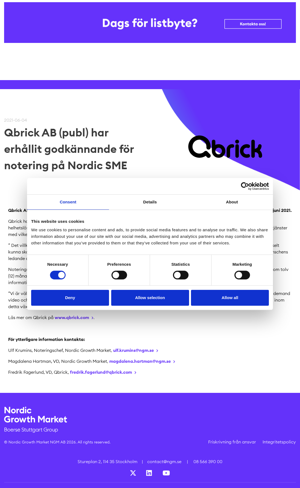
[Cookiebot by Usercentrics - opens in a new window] (245, 186)
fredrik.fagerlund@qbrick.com (101, 372)
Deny (70, 297)
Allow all (230, 297)
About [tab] (232, 202)
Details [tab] (150, 202)
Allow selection (150, 297)
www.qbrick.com (72, 317)
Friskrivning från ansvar (232, 442)
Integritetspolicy (279, 442)
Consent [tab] (68, 202)
